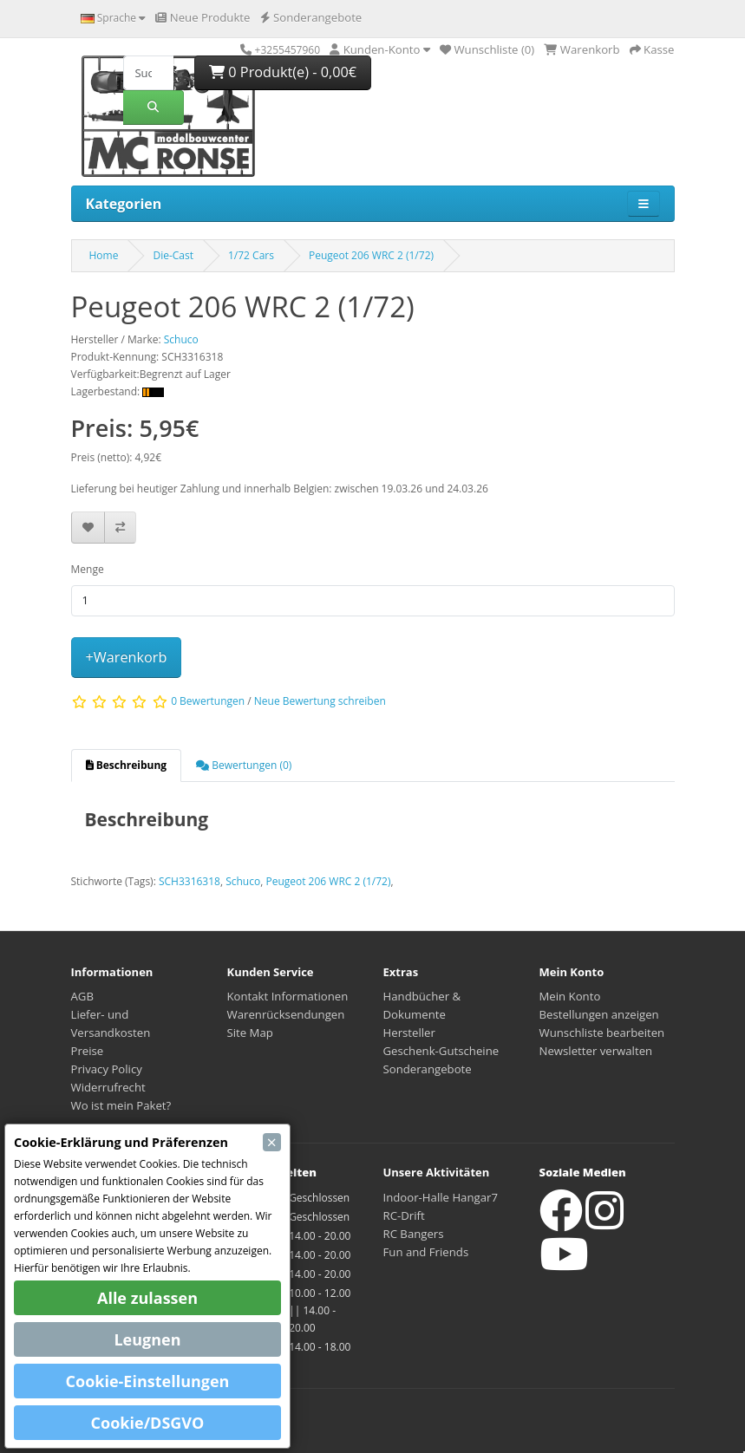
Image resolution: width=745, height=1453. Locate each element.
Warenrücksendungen (286, 1014)
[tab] (126, 765)
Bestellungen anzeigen (599, 1014)
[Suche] (148, 72)
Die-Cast (173, 255)
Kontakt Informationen (288, 996)
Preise (87, 1051)
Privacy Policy (106, 1069)
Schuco (242, 881)
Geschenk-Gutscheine (441, 1051)
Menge (87, 569)
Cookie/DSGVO (148, 1422)
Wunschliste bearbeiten (602, 1032)
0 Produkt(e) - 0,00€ (282, 71)
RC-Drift (404, 1215)
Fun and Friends (426, 1252)
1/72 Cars (251, 255)
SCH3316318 (189, 881)
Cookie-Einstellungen (148, 1381)
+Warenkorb (126, 657)
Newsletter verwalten (596, 1051)
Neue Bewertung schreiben (320, 701)
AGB (82, 996)
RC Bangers (413, 1233)
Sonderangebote (427, 1069)
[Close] (272, 1142)
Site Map (250, 1032)
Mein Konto (570, 996)
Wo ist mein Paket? (121, 1105)
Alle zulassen (147, 1297)
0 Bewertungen (208, 701)
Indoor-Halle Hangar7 (440, 1197)
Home (104, 255)
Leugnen (147, 1339)
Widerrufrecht (108, 1087)
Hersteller (409, 1032)
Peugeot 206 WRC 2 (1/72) (371, 255)
